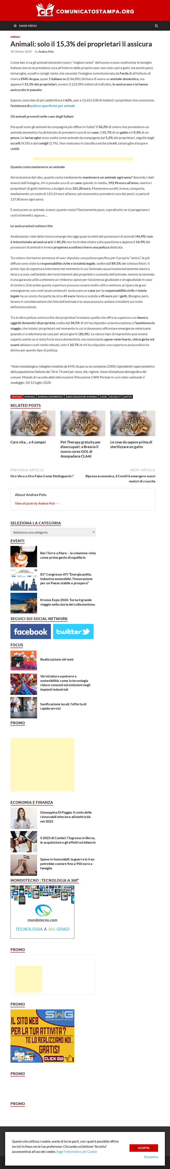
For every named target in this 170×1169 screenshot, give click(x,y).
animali (29, 396)
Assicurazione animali (82, 396)
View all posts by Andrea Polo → (37, 503)
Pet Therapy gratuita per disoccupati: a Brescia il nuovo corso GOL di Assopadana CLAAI (81, 449)
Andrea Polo (46, 51)
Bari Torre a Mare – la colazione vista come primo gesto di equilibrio (68, 555)
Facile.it (115, 396)
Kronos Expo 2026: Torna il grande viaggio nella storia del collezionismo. (68, 602)
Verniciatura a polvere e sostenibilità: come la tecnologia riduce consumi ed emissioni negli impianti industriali (65, 682)
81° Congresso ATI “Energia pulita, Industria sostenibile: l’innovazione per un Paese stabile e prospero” (66, 578)
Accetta (144, 1147)
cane (103, 396)
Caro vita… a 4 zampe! (28, 442)
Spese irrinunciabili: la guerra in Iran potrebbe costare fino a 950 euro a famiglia (67, 863)
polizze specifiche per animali (52, 106)
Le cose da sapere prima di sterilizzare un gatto (131, 444)
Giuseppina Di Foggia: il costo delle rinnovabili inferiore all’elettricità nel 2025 (66, 816)
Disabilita (151, 1157)
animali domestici (50, 396)
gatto (127, 396)
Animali (15, 36)
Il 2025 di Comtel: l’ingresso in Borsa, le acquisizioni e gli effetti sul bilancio (68, 840)
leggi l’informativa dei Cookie (76, 1151)
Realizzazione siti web (56, 659)
